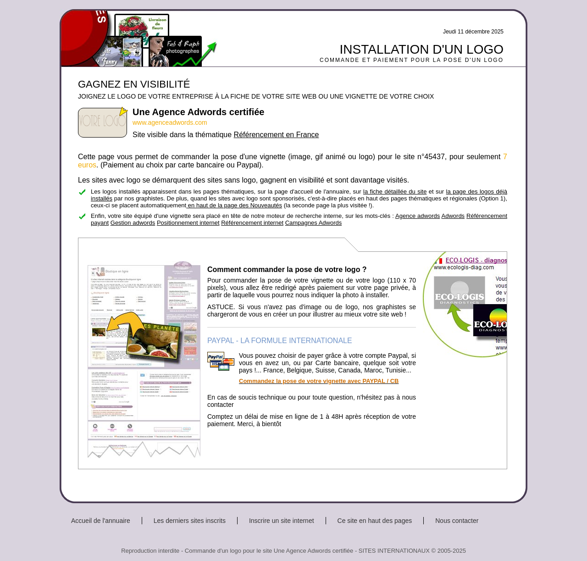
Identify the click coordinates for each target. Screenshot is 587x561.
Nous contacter (456, 520)
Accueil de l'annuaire (100, 520)
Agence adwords (417, 215)
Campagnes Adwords (313, 222)
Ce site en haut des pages (375, 520)
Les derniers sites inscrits (190, 520)
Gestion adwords (133, 222)
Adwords (453, 215)
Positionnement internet (188, 222)
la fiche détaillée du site (394, 191)
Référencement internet (252, 222)
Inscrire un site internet (281, 520)
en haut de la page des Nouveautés (234, 205)
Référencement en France (276, 135)
